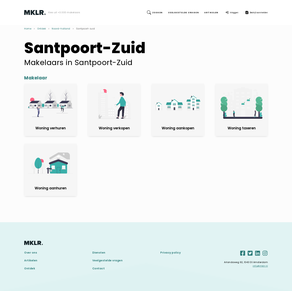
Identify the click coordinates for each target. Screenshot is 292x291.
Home (27, 28)
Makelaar (35, 78)
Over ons (30, 252)
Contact (98, 268)
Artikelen (30, 260)
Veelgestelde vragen (107, 260)
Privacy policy (170, 252)
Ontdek (41, 28)
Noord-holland (61, 28)
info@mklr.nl (260, 266)
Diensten (98, 252)
